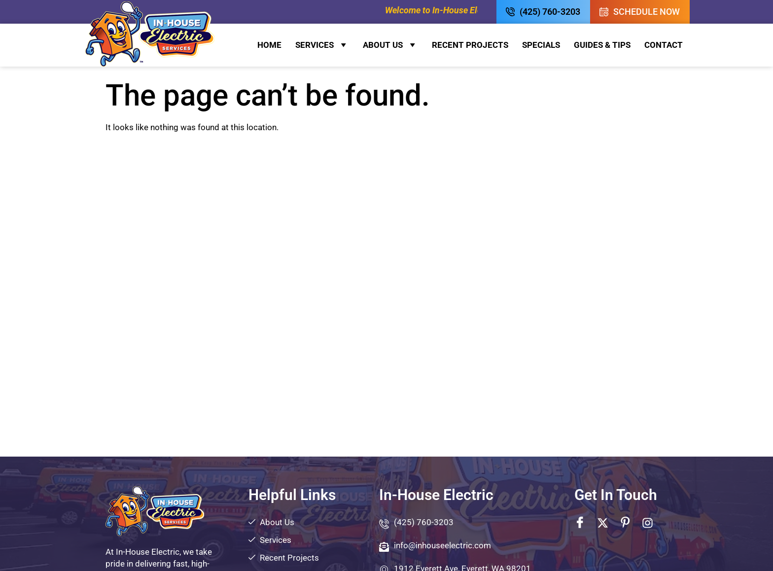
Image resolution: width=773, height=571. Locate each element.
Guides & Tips (602, 45)
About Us (390, 45)
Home (269, 45)
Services (322, 45)
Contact (663, 45)
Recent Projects (470, 45)
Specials (541, 45)
